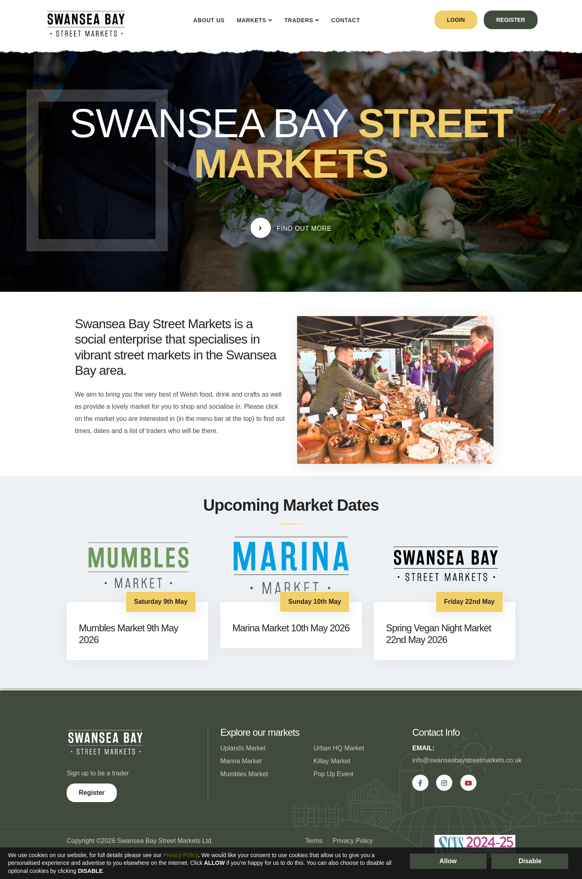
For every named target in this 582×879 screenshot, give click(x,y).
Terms (314, 840)
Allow (448, 861)
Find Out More (291, 228)
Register (92, 792)
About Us (207, 20)
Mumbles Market (244, 774)
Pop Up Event (334, 774)
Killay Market (332, 761)
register (510, 20)
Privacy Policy (353, 840)
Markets (249, 20)
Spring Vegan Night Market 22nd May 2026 (439, 633)
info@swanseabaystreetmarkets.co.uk (467, 760)
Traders (296, 20)
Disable (530, 861)
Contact (343, 20)
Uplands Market (243, 748)
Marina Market (240, 761)
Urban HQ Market (339, 748)
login (454, 20)
